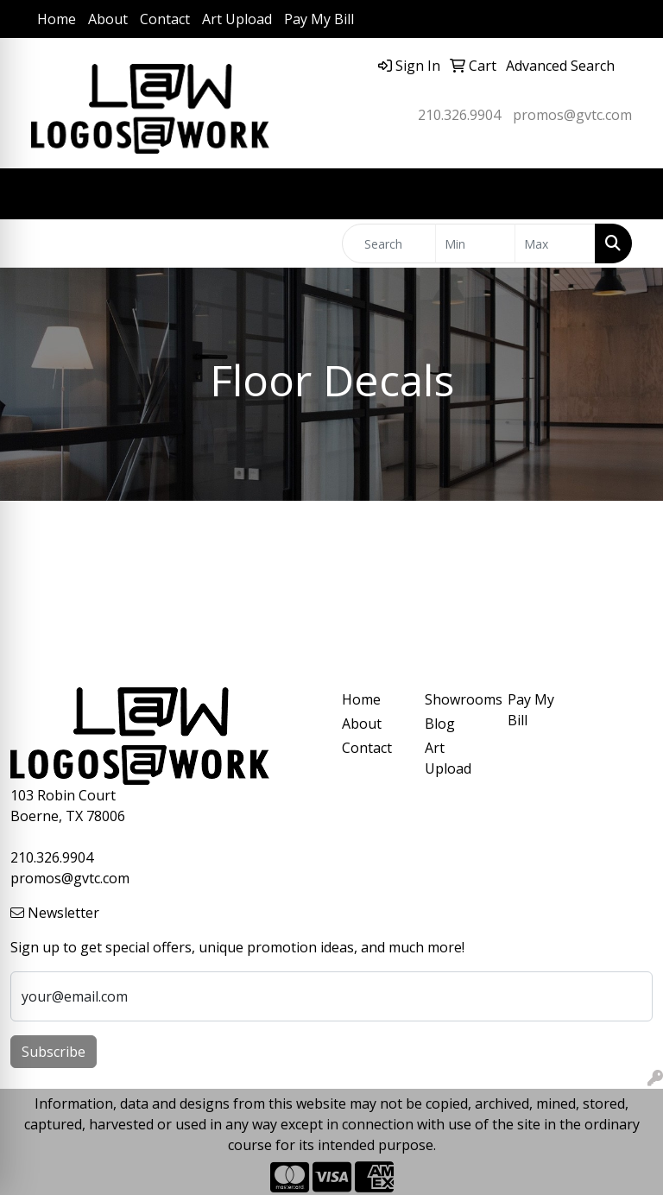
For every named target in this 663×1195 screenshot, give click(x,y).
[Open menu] (628, 194)
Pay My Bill (319, 18)
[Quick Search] (389, 243)
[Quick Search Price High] (555, 243)
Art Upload (237, 18)
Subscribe (53, 1051)
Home (56, 18)
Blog (440, 723)
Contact (165, 18)
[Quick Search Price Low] (475, 243)
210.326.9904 (459, 114)
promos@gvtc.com (572, 114)
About (108, 18)
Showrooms (456, 699)
